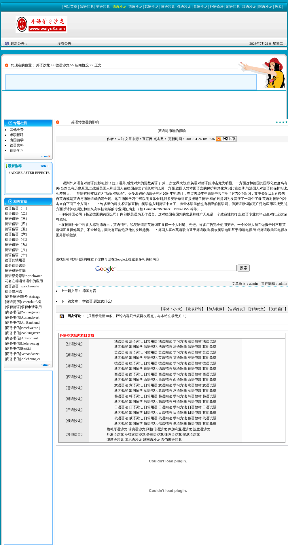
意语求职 (151, 390)
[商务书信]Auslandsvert (22, 317)
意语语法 (121, 385)
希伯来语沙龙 (171, 440)
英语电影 (195, 358)
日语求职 (151, 412)
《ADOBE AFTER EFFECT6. (28, 173)
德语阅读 (165, 363)
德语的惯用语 (15, 260)
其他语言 (74, 434)
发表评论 (195, 309)
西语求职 (151, 379)
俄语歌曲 (180, 423)
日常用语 (151, 341)
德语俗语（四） (17, 224)
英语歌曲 (180, 358)
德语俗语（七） (17, 239)
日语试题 (209, 407)
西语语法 (121, 374)
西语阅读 (165, 374)
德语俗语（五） (17, 229)
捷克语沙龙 (173, 434)
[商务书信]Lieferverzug (22, 343)
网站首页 (70, 7)
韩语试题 (209, 396)
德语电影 (195, 369)
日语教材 (195, 407)
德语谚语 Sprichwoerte (22, 286)
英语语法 (121, 352)
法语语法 (121, 341)
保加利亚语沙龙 (180, 429)
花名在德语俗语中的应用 (24, 281)
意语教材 (195, 385)
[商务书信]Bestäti (18, 349)
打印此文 (257, 309)
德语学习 (17, 150)
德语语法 (121, 363)
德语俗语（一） (17, 208)
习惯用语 (151, 352)
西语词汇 (136, 374)
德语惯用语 (13, 291)
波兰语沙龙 (201, 429)
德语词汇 (136, 363)
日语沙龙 (168, 7)
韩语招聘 (165, 401)
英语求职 (151, 358)
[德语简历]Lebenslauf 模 (23, 302)
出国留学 (17, 140)
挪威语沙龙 (191, 434)
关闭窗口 (278, 309)
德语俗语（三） (17, 219)
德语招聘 (165, 369)
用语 (154, 385)
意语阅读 (165, 385)
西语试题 (209, 374)
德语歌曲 (180, 369)
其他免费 (17, 130)
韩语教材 (195, 396)
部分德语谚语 (15, 265)
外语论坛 (216, 7)
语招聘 (167, 347)
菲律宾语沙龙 (135, 434)
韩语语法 (121, 396)
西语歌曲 (180, 379)
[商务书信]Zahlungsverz (22, 312)
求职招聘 (17, 135)
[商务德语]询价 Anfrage (22, 297)
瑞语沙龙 (249, 7)
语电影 (196, 347)
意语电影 (195, 390)
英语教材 (195, 352)
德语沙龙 (119, 7)
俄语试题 (209, 418)
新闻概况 (82, 65)
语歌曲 (182, 347)
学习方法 (180, 341)
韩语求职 (151, 401)
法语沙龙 (87, 7)
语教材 (196, 341)
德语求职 (151, 369)
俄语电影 (195, 423)
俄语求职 (151, 423)
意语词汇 (136, 385)
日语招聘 (165, 412)
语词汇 (137, 341)
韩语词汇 (136, 396)
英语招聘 (165, 358)
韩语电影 (195, 401)
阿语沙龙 (265, 7)
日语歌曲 (180, 412)
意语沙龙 (200, 7)
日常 (147, 385)
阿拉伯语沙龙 (156, 429)
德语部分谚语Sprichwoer (23, 276)
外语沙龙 (43, 65)
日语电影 (195, 412)
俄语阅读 (165, 418)
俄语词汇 (136, 418)
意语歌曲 (180, 390)
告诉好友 (236, 309)
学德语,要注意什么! (97, 301)
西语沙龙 (135, 7)
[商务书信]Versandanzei (22, 354)
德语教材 (195, 363)
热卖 (278, 7)
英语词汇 (136, 352)
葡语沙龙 (233, 7)
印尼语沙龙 (133, 440)
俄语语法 (121, 418)
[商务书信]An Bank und (22, 323)
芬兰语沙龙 (155, 434)
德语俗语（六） (17, 234)
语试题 (211, 341)
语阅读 (167, 341)
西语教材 (195, 374)
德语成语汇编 (15, 271)
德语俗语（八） (17, 250)
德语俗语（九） (17, 245)
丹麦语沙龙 (115, 434)
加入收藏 (215, 309)
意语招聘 (165, 390)
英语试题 (209, 352)
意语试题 (209, 385)
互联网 (147, 139)
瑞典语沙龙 (136, 429)
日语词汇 (136, 407)
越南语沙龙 (151, 440)
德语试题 (209, 363)
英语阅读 (165, 352)
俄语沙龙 (184, 7)
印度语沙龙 (115, 440)
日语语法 (121, 407)
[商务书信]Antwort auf (22, 338)
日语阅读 (165, 407)
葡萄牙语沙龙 (117, 429)
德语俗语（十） (17, 255)
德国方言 (89, 291)
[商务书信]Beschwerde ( (22, 328)
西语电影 (195, 379)
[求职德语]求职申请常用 (23, 307)
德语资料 (17, 145)
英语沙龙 (103, 7)
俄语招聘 (165, 423)
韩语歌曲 (180, 401)
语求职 (152, 347)
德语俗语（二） (17, 213)
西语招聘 (165, 379)
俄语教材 (195, 418)
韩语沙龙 (151, 7)
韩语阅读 (165, 396)
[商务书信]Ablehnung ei (22, 359)
